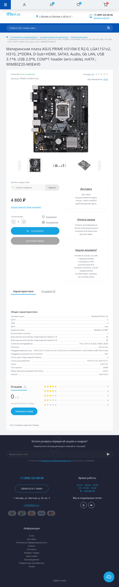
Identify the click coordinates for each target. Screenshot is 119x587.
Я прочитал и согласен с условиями (62, 460)
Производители (31, 559)
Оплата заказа (86, 219)
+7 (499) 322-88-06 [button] (32, 478)
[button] (55, 16)
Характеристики (23, 291)
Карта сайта (31, 556)
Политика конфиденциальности (56, 460)
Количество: (17, 216)
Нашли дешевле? (86, 250)
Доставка (86, 189)
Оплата (31, 545)
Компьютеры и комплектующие (24, 37)
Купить (52, 187)
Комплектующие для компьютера (54, 37)
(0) (93, 74)
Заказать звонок (102, 17)
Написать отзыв (24, 411)
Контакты (31, 549)
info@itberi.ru (31, 505)
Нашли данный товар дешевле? (26, 207)
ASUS (105, 79)
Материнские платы (79, 37)
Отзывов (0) (48, 291)
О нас (31, 535)
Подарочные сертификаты (31, 563)
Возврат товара (31, 552)
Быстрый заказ (35, 241)
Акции (32, 566)
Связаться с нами (31, 488)
